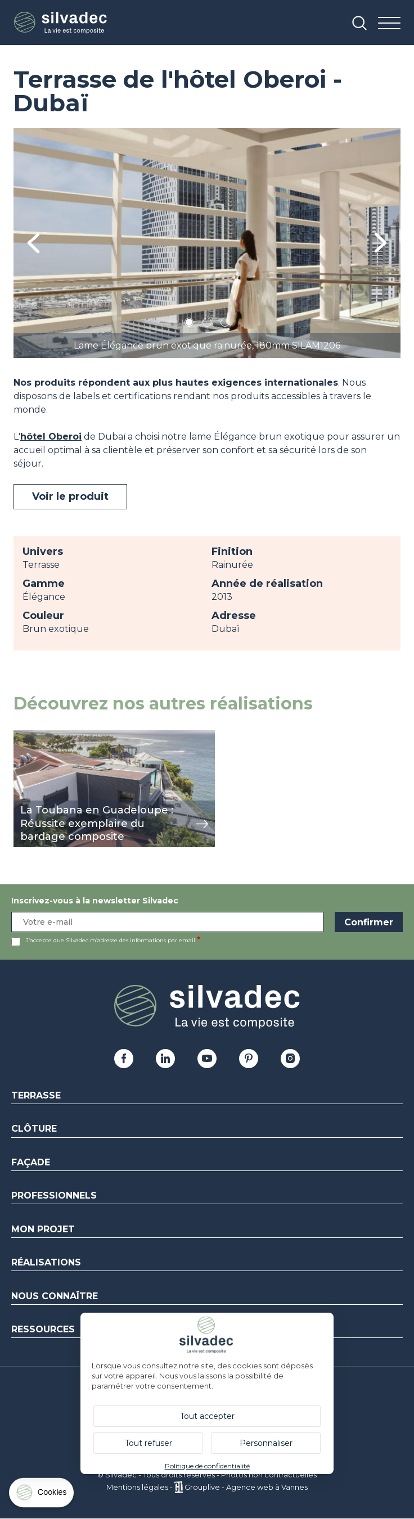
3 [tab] (225, 324)
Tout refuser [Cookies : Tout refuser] (148, 1443)
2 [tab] (207, 324)
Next (380, 243)
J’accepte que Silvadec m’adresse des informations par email (110, 940)
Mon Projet (43, 1229)
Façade (30, 1162)
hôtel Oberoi (51, 436)
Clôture (34, 1128)
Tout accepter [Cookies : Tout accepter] (207, 1416)
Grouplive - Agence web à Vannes (246, 1486)
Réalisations (46, 1262)
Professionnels (54, 1195)
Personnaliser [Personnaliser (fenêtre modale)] (266, 1443)
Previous (33, 243)
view (24, 736)
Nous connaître (54, 1296)
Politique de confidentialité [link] (207, 1466)
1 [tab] (189, 324)
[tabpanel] (207, 243)
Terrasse (36, 1095)
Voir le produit (70, 496)
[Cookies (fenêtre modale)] (42, 1495)
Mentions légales (137, 1486)
